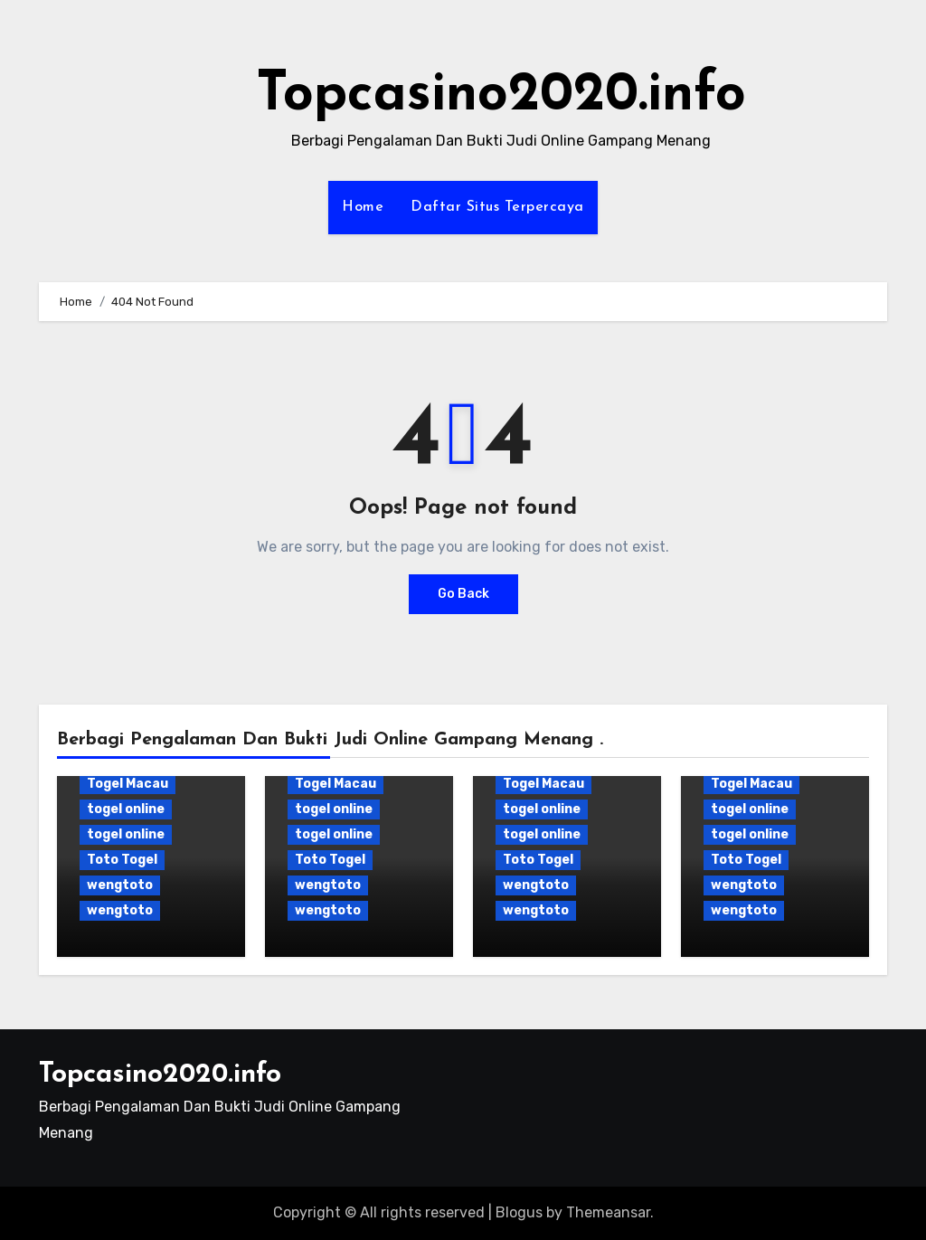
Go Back (463, 593)
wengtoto (120, 885)
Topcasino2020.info (501, 96)
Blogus (519, 1212)
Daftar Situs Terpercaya (497, 207)
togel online (126, 809)
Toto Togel (122, 859)
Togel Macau (127, 783)
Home (362, 207)
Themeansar (608, 1212)
